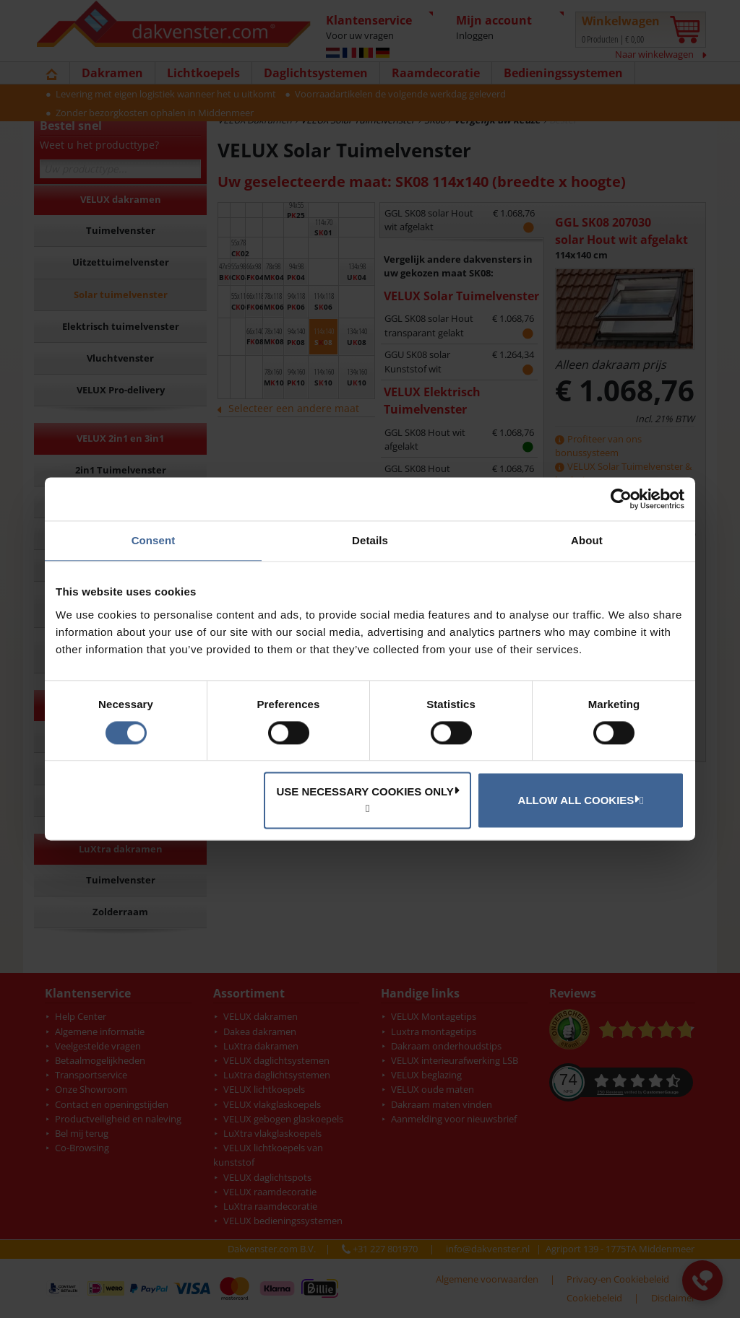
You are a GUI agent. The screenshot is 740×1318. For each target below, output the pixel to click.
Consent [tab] (154, 540)
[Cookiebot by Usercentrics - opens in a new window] (621, 499)
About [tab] (587, 540)
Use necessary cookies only (367, 791)
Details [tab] (370, 540)
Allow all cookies (579, 799)
